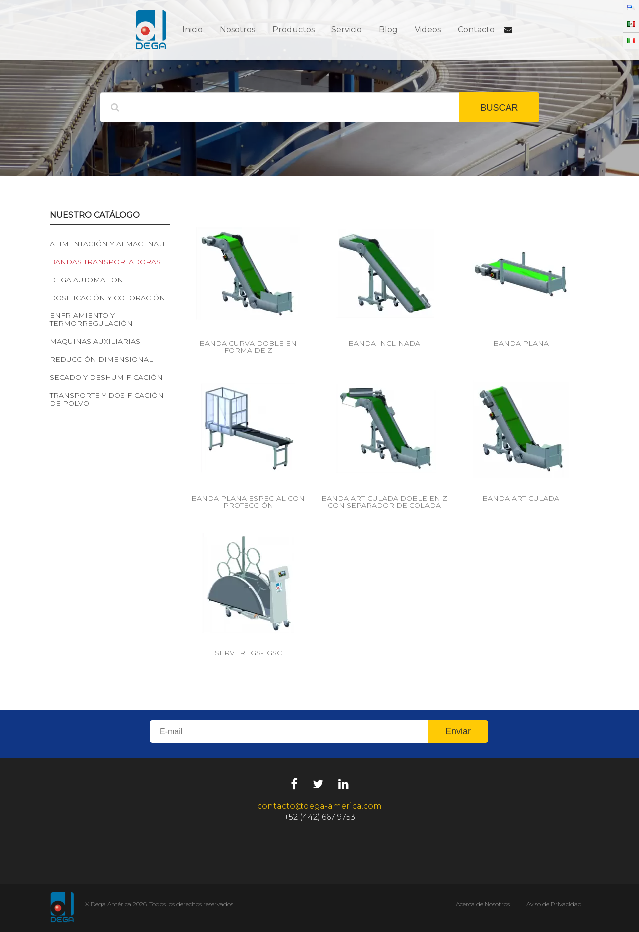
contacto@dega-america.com (319, 806)
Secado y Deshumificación (106, 377)
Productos (293, 29)
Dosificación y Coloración (107, 297)
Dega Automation (86, 279)
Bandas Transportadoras (105, 261)
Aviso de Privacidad (554, 904)
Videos (428, 29)
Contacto (476, 29)
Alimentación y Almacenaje (108, 243)
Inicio (192, 29)
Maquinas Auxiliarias (95, 341)
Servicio (346, 29)
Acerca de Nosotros (483, 904)
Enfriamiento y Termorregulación (91, 319)
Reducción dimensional (101, 359)
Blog (388, 29)
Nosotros (237, 29)
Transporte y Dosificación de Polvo (107, 399)
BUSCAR (499, 108)
